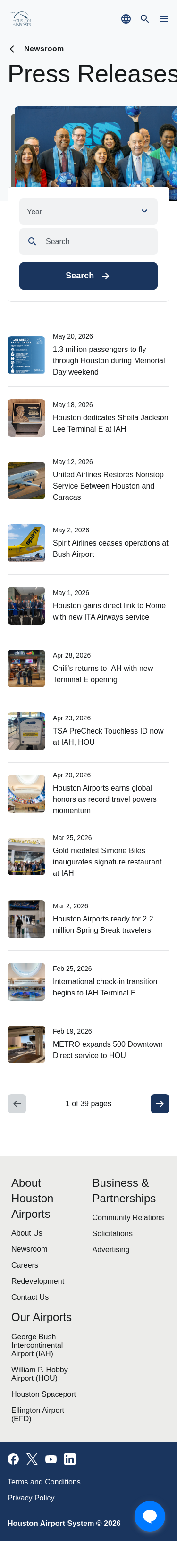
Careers (24, 1265)
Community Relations (128, 1218)
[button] (88, 211)
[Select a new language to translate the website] (126, 18)
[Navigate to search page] (145, 18)
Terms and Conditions (44, 1482)
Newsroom (29, 1249)
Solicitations (113, 1234)
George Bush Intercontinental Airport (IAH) (37, 1345)
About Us (26, 1233)
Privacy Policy (31, 1498)
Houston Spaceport (43, 1394)
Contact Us (30, 1297)
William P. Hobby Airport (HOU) (39, 1374)
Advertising (111, 1250)
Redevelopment (37, 1281)
